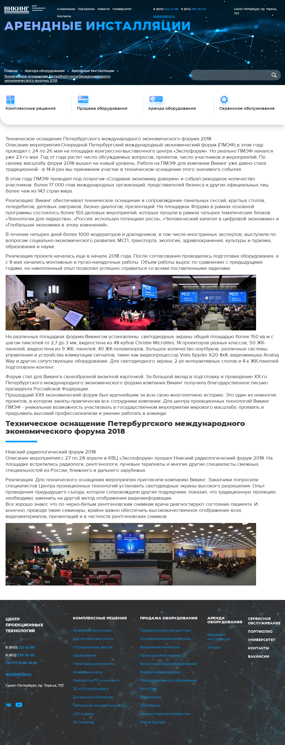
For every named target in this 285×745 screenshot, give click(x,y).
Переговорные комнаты (94, 664)
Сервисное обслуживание (264, 621)
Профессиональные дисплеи (165, 630)
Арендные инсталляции (93, 71)
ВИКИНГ (16, 10)
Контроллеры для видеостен (165, 714)
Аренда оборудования (45, 71)
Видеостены (150, 697)
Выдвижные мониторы (160, 647)
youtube (19, 705)
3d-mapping (83, 722)
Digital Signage (152, 722)
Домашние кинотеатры (93, 697)
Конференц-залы (87, 672)
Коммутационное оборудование (168, 664)
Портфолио (86, 9)
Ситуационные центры (92, 647)
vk (8, 706)
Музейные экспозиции (92, 630)
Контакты (64, 16)
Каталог (214, 647)
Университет (122, 9)
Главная (11, 71)
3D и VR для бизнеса (91, 689)
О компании (66, 9)
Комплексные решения (100, 618)
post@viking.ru (164, 16)
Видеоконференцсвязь (160, 672)
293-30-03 (193, 9)
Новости (103, 9)
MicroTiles (148, 689)
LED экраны (83, 714)
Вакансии (258, 656)
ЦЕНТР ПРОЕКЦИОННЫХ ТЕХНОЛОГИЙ (24, 625)
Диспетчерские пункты (93, 639)
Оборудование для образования (168, 680)
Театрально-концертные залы (99, 705)
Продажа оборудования (169, 618)
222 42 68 (165, 9)
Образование (84, 655)
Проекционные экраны (160, 655)
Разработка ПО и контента (96, 680)
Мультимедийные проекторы (165, 639)
